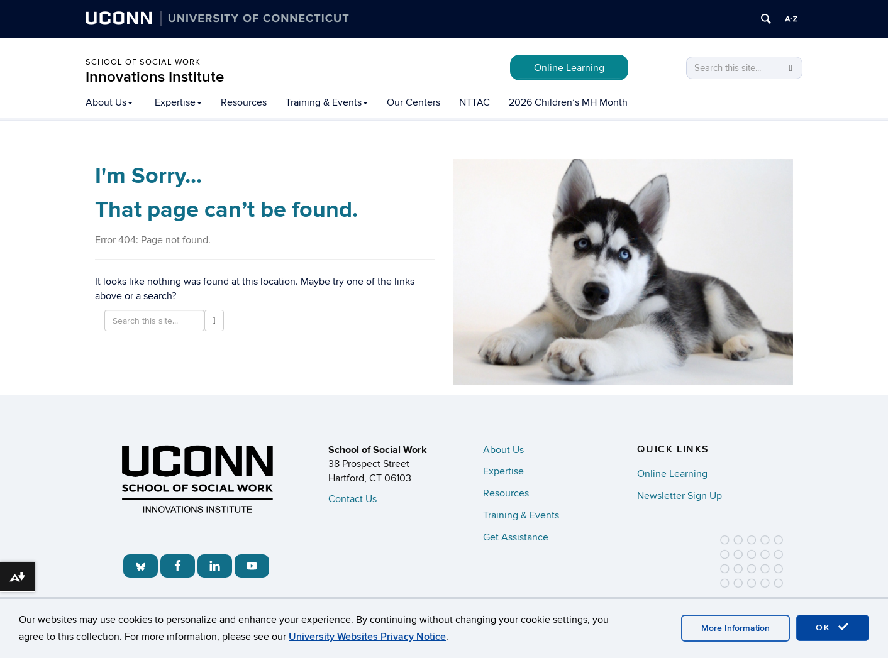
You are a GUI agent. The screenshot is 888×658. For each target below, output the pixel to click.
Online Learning (569, 68)
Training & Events (327, 102)
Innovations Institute (155, 77)
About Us (109, 102)
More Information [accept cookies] (735, 628)
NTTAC (474, 102)
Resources (244, 102)
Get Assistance (515, 537)
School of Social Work (143, 62)
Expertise (178, 102)
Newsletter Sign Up (679, 496)
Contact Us (352, 499)
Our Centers (413, 102)
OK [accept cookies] (833, 627)
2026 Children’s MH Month (568, 102)
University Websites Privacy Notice (367, 636)
